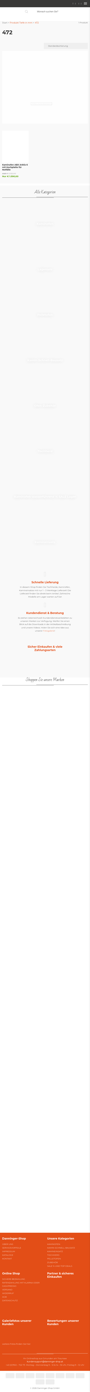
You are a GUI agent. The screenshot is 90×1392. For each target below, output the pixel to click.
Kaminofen (53, 1244)
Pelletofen (54, 1258)
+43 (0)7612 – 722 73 (15, 1365)
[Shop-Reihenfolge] (66, 46)
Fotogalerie (48, 630)
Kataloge (7, 1255)
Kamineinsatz (55, 1251)
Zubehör (52, 1262)
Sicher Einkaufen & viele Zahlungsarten (45, 648)
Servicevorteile (11, 1247)
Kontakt (7, 1258)
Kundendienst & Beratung (45, 613)
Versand (7, 1289)
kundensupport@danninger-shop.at (45, 1361)
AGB (4, 1297)
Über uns (7, 1244)
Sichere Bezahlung (13, 1279)
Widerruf (8, 1293)
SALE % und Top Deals (59, 1266)
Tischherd (53, 1255)
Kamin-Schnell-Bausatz (61, 1247)
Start (4, 22)
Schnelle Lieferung (45, 582)
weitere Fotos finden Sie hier (16, 1344)
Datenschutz (10, 1300)
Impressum (8, 1251)
